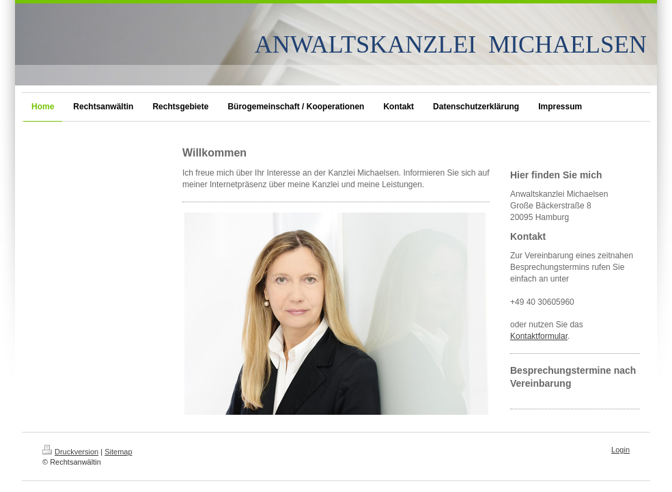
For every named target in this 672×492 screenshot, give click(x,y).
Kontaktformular (539, 336)
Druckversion (70, 452)
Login (620, 450)
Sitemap (118, 452)
